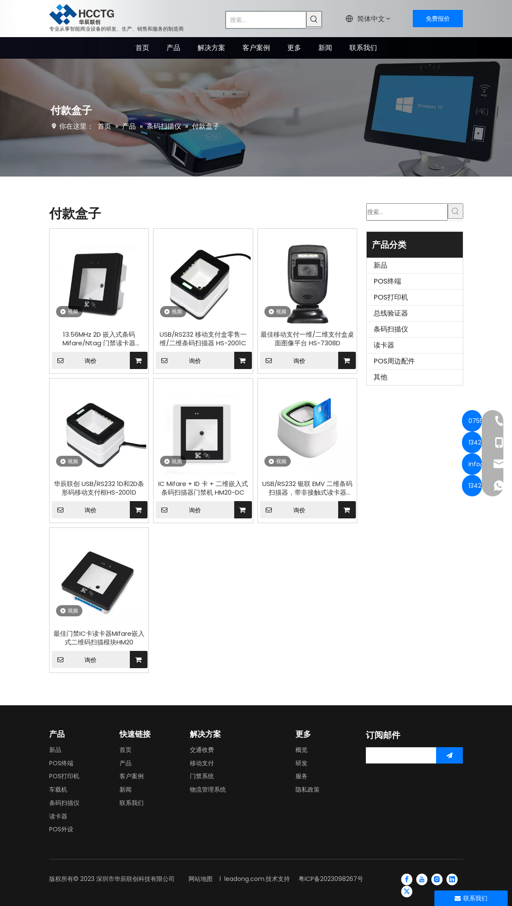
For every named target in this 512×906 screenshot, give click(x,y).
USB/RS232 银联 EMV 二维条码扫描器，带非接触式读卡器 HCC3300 (307, 488)
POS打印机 (391, 297)
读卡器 (384, 345)
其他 (380, 377)
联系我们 (131, 803)
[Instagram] (437, 879)
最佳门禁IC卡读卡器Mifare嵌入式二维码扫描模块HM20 (98, 638)
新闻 (125, 789)
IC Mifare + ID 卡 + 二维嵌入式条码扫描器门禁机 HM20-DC (203, 488)
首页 (125, 749)
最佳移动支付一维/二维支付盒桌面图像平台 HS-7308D (307, 338)
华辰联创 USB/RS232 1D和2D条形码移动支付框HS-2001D (99, 488)
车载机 (58, 789)
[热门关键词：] (314, 19)
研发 (301, 763)
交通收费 (202, 749)
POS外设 (61, 829)
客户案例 (131, 776)
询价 (74, 360)
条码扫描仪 (391, 329)
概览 (301, 749)
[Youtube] (421, 879)
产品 (125, 763)
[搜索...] (266, 19)
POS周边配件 (394, 361)
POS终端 (387, 281)
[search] (399, 755)
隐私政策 (307, 789)
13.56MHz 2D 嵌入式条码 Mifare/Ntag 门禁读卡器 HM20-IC (99, 338)
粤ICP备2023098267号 (330, 878)
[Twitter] (406, 891)
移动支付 (202, 763)
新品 (380, 265)
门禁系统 (202, 776)
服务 (301, 776)
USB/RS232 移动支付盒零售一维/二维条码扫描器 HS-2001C (203, 338)
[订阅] (449, 755)
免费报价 (438, 18)
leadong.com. (245, 878)
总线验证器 (391, 313)
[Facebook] (406, 879)
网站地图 (200, 878)
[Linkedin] (452, 879)
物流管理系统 (208, 789)
